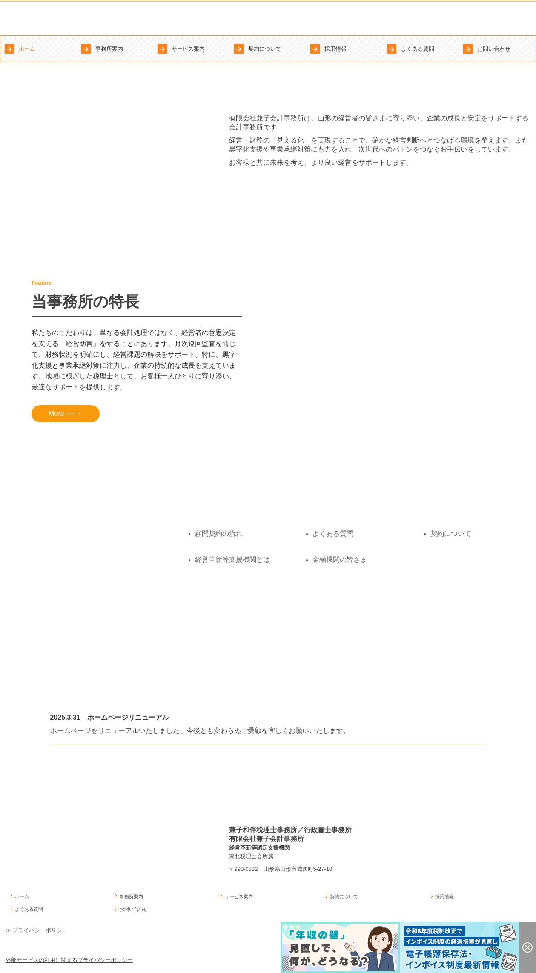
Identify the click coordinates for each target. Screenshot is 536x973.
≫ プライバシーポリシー (37, 930)
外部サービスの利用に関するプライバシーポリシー (69, 960)
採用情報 (335, 49)
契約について (264, 49)
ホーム (27, 49)
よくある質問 (417, 49)
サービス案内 (188, 49)
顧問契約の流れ (219, 533)
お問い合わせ (493, 49)
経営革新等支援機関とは (232, 559)
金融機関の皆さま (339, 559)
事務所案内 (109, 49)
